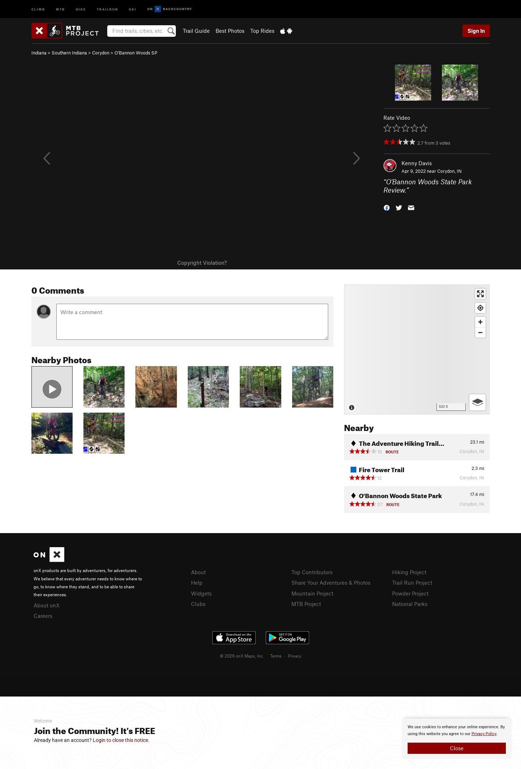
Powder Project (410, 593)
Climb (38, 8)
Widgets (201, 593)
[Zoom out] (480, 332)
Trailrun (107, 8)
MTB (60, 8)
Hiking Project (409, 572)
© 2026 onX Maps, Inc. (242, 655)
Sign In (476, 30)
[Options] (477, 402)
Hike (81, 8)
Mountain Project (312, 593)
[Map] (416, 349)
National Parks (409, 604)
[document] (457, 739)
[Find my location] (480, 308)
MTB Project (306, 604)
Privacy (294, 655)
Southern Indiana (69, 53)
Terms (276, 655)
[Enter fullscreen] (480, 294)
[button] (386, 207)
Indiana (39, 53)
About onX (47, 605)
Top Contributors (312, 572)
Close (457, 748)
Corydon (100, 53)
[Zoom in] (480, 322)
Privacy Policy (484, 733)
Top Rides (262, 30)
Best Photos (230, 30)
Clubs (198, 604)
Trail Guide (196, 30)
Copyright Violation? (202, 262)
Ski (132, 8)
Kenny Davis (416, 163)
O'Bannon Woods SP (135, 53)
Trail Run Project (412, 582)
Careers (43, 615)
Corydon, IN (449, 171)
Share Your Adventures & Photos (330, 582)
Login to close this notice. (121, 740)
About (198, 572)
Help (197, 582)
